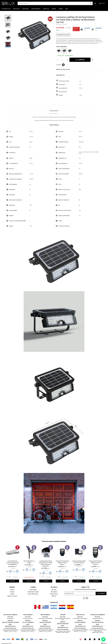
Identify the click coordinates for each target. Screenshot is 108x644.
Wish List (54, 596)
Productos (6, 9)
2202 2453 (41, 620)
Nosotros (25, 9)
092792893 (16, 620)
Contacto (46, 9)
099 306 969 (66, 622)
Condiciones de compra (33, 591)
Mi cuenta (54, 589)
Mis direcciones (54, 594)
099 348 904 (48, 620)
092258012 (83, 620)
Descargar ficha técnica (63, 34)
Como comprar (33, 589)
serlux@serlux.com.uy (10, 624)
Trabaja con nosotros (12, 596)
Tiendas (12, 594)
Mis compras (54, 591)
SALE (66, 9)
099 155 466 (100, 620)
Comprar (81, 60)
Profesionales (35, 9)
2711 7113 (24, 620)
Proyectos (16, 9)
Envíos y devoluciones (33, 594)
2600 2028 (10, 620)
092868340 (30, 620)
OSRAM (61, 9)
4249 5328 (77, 620)
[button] (51, 34)
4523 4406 (94, 620)
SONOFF (54, 9)
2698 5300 (59, 622)
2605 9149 (4, 620)
